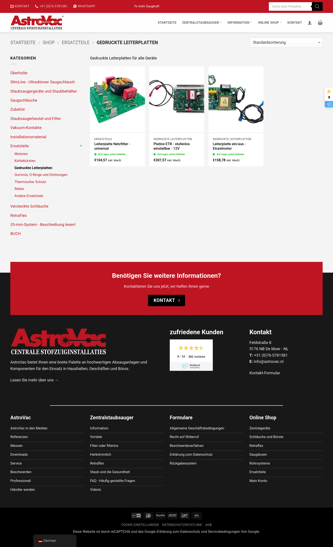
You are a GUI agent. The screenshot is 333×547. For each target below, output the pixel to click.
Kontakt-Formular (264, 373)
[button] (320, 22)
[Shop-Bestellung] (286, 42)
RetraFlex (18, 215)
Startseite (167, 23)
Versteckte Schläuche (29, 206)
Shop (49, 42)
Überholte (18, 73)
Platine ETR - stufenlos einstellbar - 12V (172, 146)
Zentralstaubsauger (202, 22)
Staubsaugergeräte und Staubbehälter (43, 91)
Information (239, 22)
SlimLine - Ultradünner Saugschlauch (42, 82)
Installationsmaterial (28, 137)
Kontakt (294, 23)
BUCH (15, 233)
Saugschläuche (23, 100)
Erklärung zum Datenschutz (178, 541)
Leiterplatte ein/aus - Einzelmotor (229, 146)
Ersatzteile (76, 42)
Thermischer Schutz (30, 182)
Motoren (21, 154)
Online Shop (270, 22)
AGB (208, 534)
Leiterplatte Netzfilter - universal (112, 146)
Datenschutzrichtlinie (182, 534)
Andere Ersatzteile (28, 196)
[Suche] (317, 6)
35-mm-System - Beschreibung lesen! (43, 224)
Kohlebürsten (24, 161)
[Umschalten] (81, 146)
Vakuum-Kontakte (26, 127)
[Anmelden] (310, 22)
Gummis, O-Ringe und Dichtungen (40, 175)
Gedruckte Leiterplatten (33, 168)
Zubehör (17, 109)
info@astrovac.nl (268, 361)
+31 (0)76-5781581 (271, 355)
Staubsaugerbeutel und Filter (35, 118)
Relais (19, 189)
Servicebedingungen (224, 541)
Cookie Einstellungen (140, 534)
